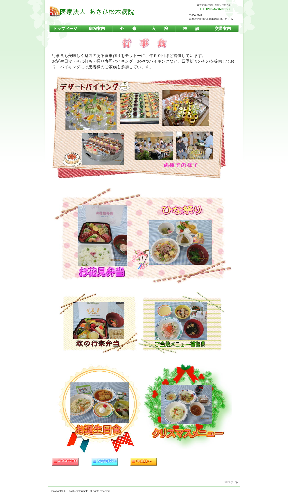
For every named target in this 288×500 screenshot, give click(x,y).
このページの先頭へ (231, 482)
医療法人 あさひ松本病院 (95, 11)
